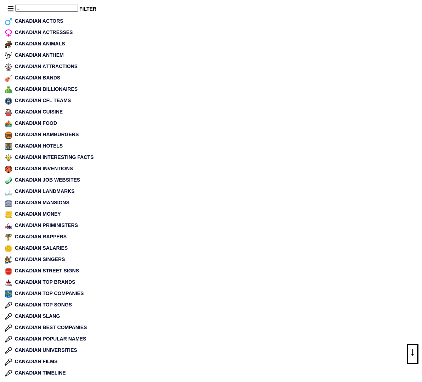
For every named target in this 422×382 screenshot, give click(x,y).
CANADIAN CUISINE (39, 112)
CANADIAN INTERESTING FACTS (54, 157)
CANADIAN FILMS (36, 361)
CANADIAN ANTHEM (39, 55)
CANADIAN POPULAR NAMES (50, 339)
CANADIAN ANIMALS (40, 43)
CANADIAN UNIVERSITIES (46, 350)
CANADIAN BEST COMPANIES (51, 327)
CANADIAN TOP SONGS (43, 305)
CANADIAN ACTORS (39, 21)
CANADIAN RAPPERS (41, 236)
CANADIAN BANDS (37, 78)
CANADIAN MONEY (38, 214)
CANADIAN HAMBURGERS (47, 134)
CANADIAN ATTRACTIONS (46, 66)
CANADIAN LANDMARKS (45, 191)
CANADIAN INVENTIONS (44, 168)
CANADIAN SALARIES (41, 248)
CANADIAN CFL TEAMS (43, 100)
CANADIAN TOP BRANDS (45, 282)
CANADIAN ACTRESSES (44, 32)
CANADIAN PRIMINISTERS (46, 225)
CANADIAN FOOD (36, 123)
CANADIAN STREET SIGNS (47, 270)
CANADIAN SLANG (37, 316)
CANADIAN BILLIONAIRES (46, 89)
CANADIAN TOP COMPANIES (49, 293)
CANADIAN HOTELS (39, 146)
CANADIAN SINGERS (40, 259)
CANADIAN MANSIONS (42, 202)
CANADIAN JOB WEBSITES (47, 180)
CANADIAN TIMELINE (40, 373)
